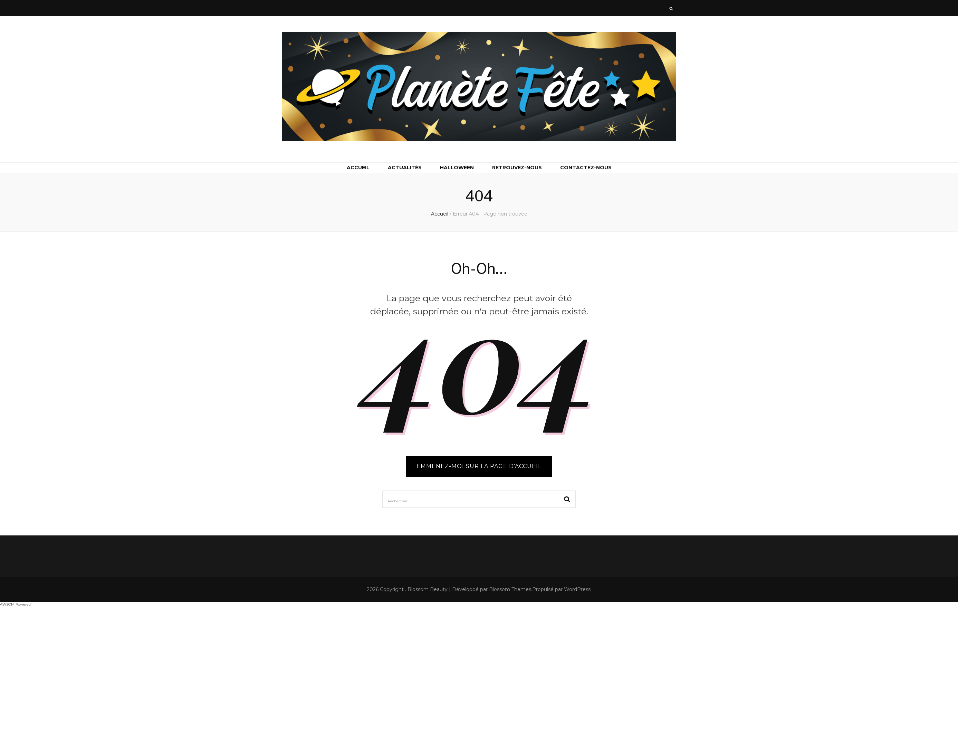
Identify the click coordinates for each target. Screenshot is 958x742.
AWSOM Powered (15, 604)
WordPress (577, 589)
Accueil (358, 168)
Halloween (457, 168)
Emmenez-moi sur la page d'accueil (479, 466)
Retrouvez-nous (517, 168)
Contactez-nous (586, 168)
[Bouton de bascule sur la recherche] (671, 9)
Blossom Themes (510, 589)
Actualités (405, 168)
